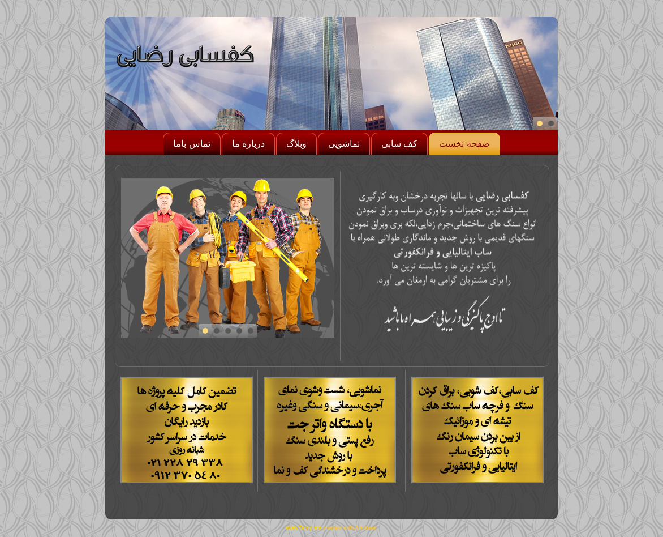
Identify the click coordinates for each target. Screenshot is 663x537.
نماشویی (344, 143)
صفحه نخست (464, 143)
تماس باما (191, 143)
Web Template (304, 528)
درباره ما (248, 143)
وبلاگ (296, 143)
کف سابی (399, 143)
